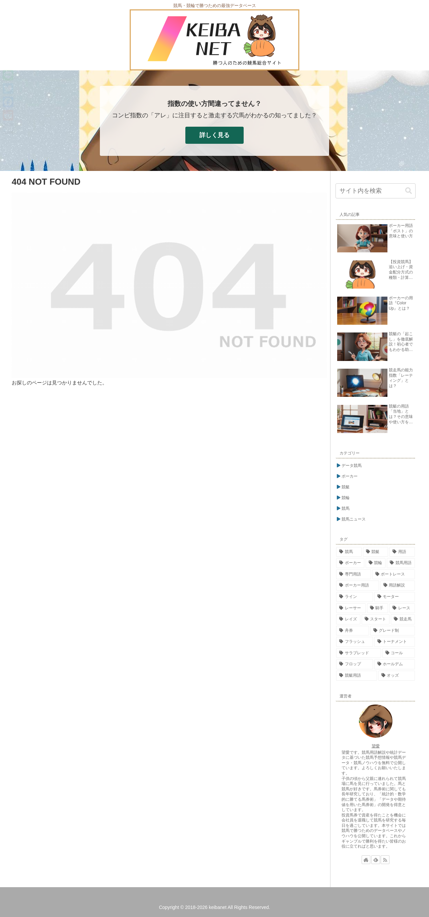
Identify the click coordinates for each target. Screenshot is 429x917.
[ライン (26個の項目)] (354, 597)
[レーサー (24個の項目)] (351, 608)
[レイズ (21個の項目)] (348, 619)
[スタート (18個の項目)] (376, 619)
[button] (409, 191)
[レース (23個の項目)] (402, 608)
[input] (375, 190)
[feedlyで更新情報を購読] (375, 859)
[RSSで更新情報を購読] (385, 859)
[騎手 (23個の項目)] (377, 608)
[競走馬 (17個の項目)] (403, 619)
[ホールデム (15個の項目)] (394, 664)
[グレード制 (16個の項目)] (392, 631)
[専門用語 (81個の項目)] (353, 574)
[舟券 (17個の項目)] (352, 631)
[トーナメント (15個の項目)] (394, 642)
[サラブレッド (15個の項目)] (358, 653)
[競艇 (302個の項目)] (375, 552)
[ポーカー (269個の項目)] (350, 563)
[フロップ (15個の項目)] (354, 664)
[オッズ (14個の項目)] (396, 676)
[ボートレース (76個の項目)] (393, 574)
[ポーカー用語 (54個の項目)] (357, 585)
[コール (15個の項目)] (398, 653)
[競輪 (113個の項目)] (376, 563)
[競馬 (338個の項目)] (349, 552)
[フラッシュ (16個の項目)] (354, 642)
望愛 (376, 746)
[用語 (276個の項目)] (402, 552)
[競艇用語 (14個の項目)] (356, 676)
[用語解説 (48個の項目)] (397, 585)
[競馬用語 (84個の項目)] (401, 563)
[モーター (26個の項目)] (394, 597)
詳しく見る (214, 135)
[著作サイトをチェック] (366, 859)
